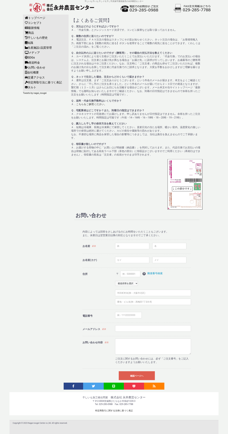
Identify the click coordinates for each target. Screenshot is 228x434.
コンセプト (33, 22)
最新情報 (32, 27)
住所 (85, 273)
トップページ (35, 17)
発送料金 (32, 62)
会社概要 (32, 72)
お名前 (86, 246)
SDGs (30, 57)
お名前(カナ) (89, 260)
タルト (30, 87)
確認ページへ (136, 376)
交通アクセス (35, 77)
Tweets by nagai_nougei (35, 93)
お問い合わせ (35, 67)
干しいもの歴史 (36, 37)
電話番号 (87, 315)
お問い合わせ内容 (92, 342)
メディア (32, 52)
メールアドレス (91, 329)
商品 (29, 32)
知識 (29, 42)
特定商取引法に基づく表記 (43, 82)
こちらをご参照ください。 (91, 104)
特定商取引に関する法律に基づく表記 (114, 410)
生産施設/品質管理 (38, 47)
